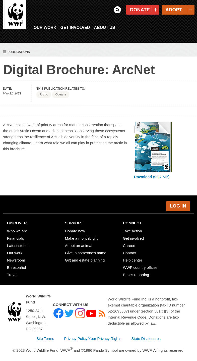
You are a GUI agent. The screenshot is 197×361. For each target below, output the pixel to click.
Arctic (43, 92)
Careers (129, 243)
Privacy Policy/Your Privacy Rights (92, 336)
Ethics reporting (136, 272)
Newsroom (16, 257)
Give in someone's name (85, 250)
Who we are (17, 228)
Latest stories (18, 243)
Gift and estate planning (85, 257)
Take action (132, 228)
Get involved (133, 236)
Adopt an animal (78, 243)
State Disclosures (146, 336)
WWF (15, 15)
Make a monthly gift (81, 236)
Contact (129, 250)
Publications (16, 49)
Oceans (60, 92)
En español (16, 265)
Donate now (75, 228)
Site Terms (45, 336)
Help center (132, 257)
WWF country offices (140, 265)
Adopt (173, 9)
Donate (140, 9)
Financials (15, 236)
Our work (14, 250)
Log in (178, 203)
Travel (12, 272)
